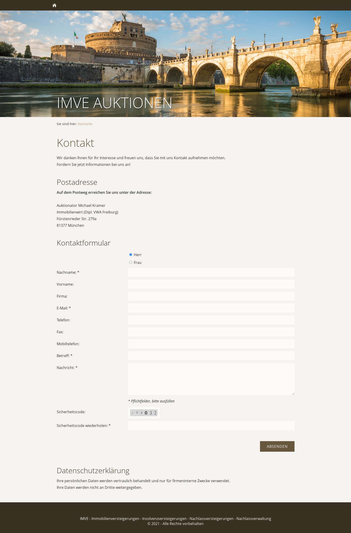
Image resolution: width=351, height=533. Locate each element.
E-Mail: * (64, 308)
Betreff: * (64, 355)
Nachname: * (68, 272)
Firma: (62, 296)
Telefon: (63, 320)
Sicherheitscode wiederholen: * (84, 425)
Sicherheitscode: (71, 411)
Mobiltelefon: (68, 343)
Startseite (85, 124)
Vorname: (65, 284)
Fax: (60, 331)
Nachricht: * (67, 367)
